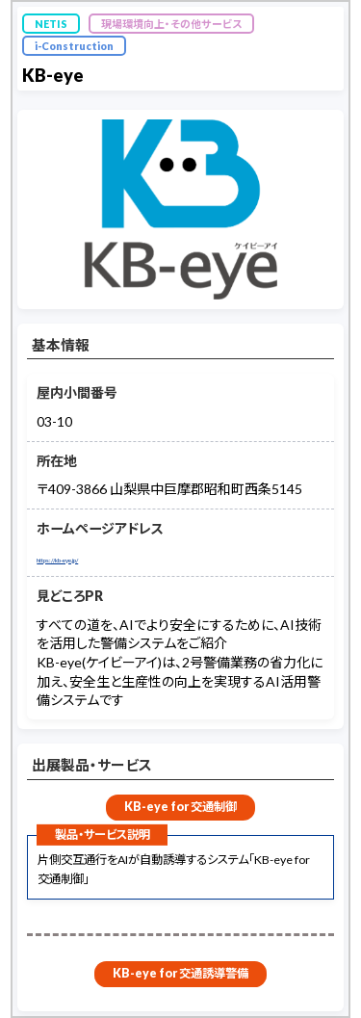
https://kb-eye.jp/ (89, 557)
